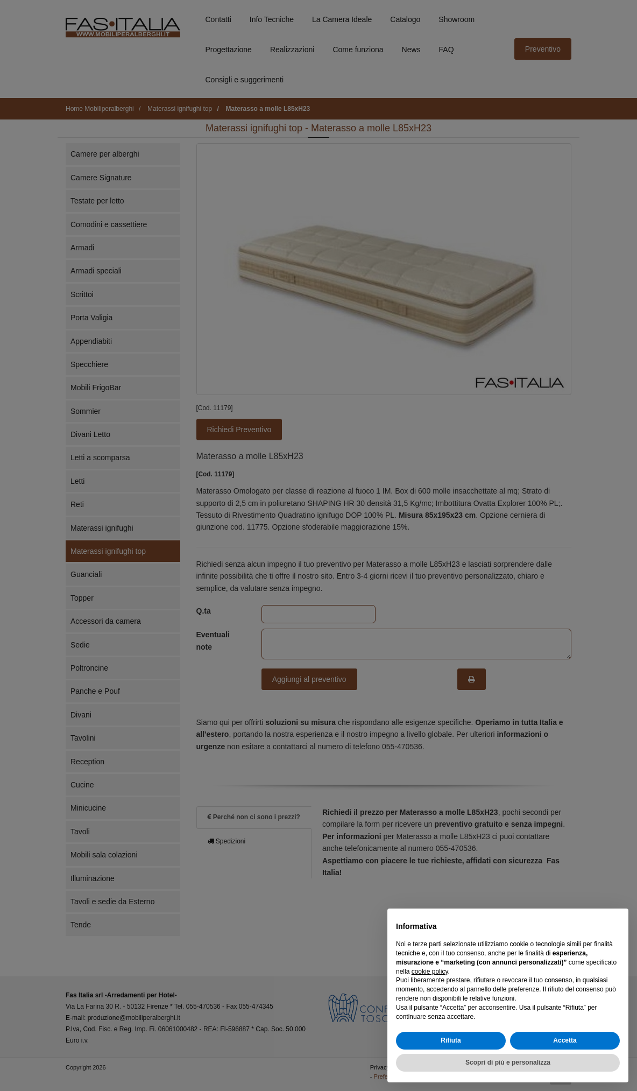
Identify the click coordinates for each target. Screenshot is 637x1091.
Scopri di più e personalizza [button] (507, 1071)
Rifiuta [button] (451, 1049)
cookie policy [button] (430, 980)
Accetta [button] (564, 1049)
